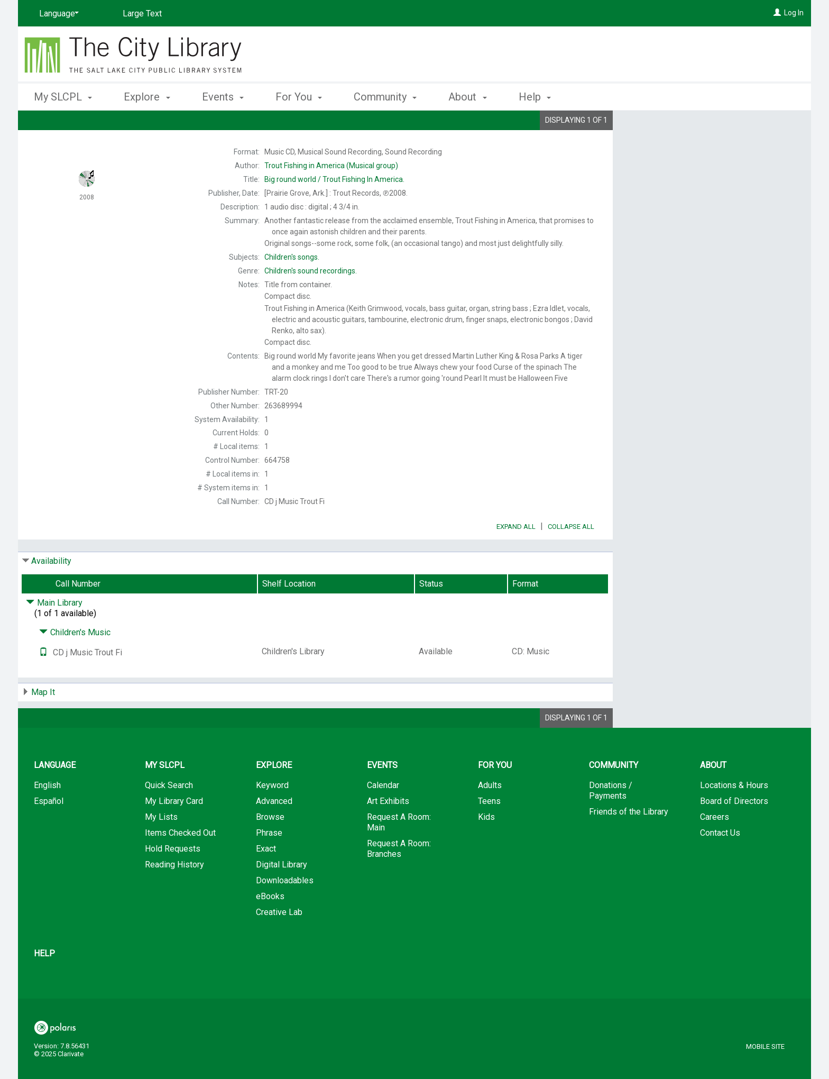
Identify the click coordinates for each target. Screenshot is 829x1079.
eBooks (270, 926)
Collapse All (571, 556)
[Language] (57, 13)
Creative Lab (279, 942)
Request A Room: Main (399, 852)
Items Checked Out (180, 862)
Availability (51, 591)
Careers (714, 847)
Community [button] (385, 96)
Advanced (274, 831)
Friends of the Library (628, 841)
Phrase (269, 862)
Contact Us (720, 862)
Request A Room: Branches (399, 878)
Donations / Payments (610, 820)
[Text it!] (43, 682)
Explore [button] (147, 96)
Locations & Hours (734, 815)
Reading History (174, 894)
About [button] (467, 96)
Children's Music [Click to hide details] (74, 662)
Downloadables (285, 910)
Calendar (383, 815)
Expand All (516, 556)
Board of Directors (734, 831)
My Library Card (174, 831)
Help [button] (535, 96)
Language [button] (55, 795)
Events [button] (223, 96)
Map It (43, 722)
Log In (794, 12)
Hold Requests (172, 878)
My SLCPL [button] (63, 96)
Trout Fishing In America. (334, 179)
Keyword (272, 815)
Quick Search (169, 815)
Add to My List (710, 149)
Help (44, 983)
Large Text (142, 13)
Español (48, 831)
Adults (490, 815)
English (47, 815)
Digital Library (281, 894)
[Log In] (777, 12)
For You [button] (298, 96)
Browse (270, 847)
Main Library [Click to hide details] (54, 632)
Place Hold (679, 127)
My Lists (161, 847)
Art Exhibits (388, 831)
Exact (266, 878)
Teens (489, 831)
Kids (486, 847)
